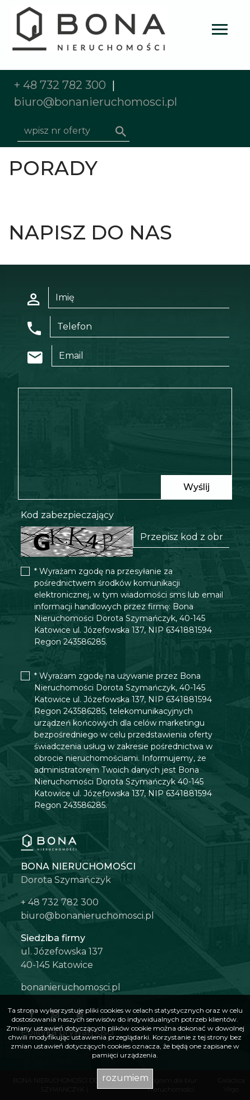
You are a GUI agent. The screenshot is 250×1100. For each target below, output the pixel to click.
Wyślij (196, 487)
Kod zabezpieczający (67, 515)
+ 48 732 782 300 (60, 85)
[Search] (73, 131)
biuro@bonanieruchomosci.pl (95, 102)
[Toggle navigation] (220, 31)
